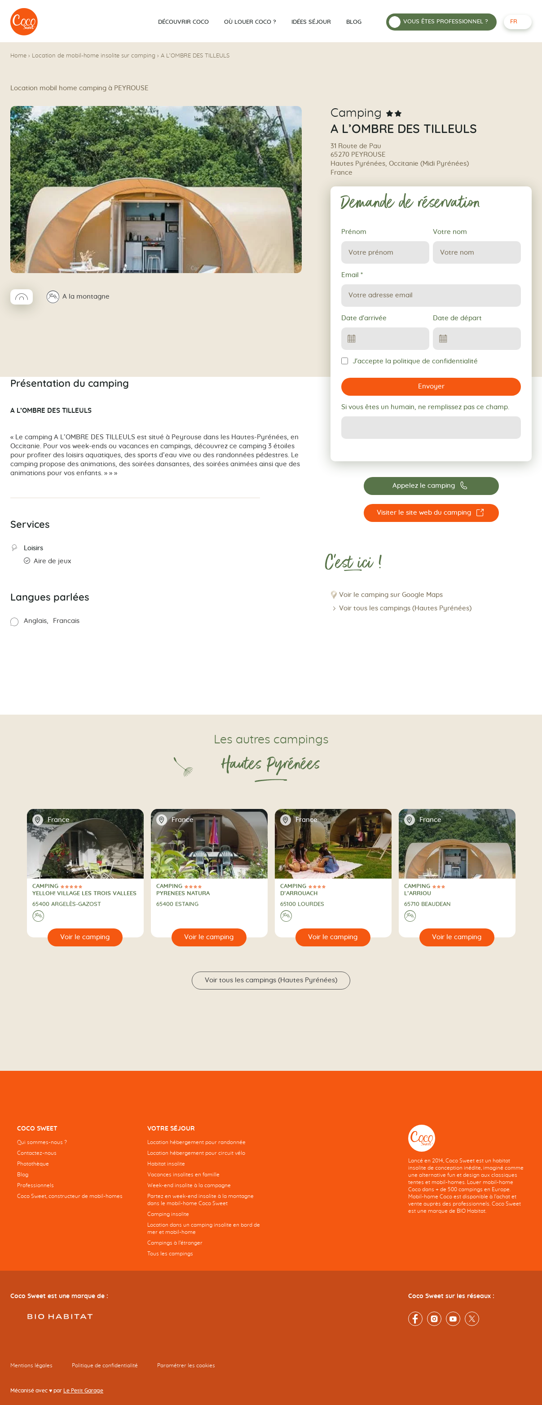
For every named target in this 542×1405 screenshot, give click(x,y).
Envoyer (431, 386)
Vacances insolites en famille (183, 1174)
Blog (353, 22)
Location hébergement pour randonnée (196, 1142)
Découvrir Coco (183, 22)
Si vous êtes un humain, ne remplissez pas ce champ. (425, 407)
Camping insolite (168, 1214)
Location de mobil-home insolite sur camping (93, 56)
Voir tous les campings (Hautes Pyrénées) (405, 608)
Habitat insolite (166, 1163)
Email (352, 275)
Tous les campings (170, 1253)
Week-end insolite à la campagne (189, 1185)
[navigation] (75, 1169)
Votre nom (450, 232)
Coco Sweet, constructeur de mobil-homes (70, 1196)
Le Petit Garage (83, 1390)
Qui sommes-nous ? (42, 1142)
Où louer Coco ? (250, 22)
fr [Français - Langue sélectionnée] (513, 22)
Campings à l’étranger (175, 1243)
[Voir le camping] (85, 937)
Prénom (353, 232)
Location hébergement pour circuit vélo (196, 1153)
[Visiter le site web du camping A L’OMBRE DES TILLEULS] (431, 513)
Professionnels (35, 1185)
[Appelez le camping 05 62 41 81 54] (431, 486)
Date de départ (457, 318)
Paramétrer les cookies (186, 1365)
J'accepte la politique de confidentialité (409, 361)
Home (18, 56)
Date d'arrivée (364, 318)
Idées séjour (311, 22)
